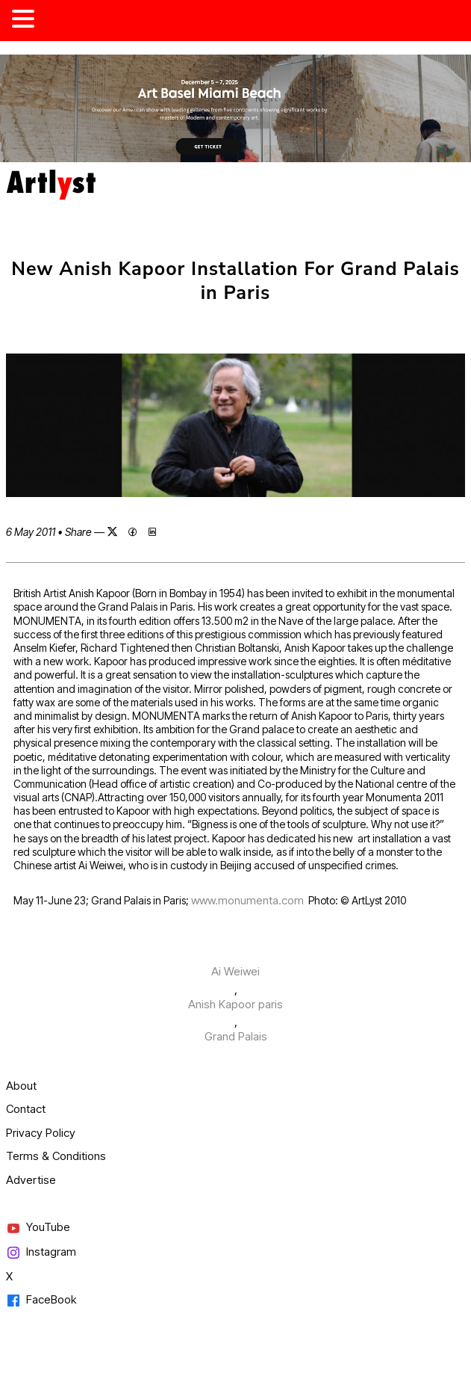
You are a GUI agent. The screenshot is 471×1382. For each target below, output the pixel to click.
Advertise (31, 1180)
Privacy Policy (40, 1133)
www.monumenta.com (247, 900)
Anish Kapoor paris (235, 1004)
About (21, 1086)
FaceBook (41, 1300)
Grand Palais (236, 1036)
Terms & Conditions (56, 1156)
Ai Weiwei (235, 971)
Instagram (41, 1252)
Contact (26, 1109)
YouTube (38, 1228)
